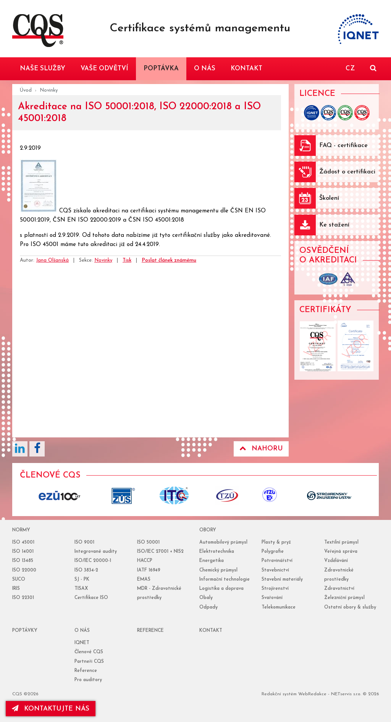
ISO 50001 (148, 542)
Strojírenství (275, 588)
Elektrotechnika (216, 551)
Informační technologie (224, 579)
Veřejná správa (340, 551)
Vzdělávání (336, 560)
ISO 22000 (24, 570)
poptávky (24, 630)
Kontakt (210, 630)
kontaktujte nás (51, 708)
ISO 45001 (23, 542)
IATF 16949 (148, 570)
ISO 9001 (84, 542)
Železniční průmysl (344, 598)
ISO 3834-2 (86, 570)
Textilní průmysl (341, 542)
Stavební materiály (282, 579)
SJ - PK (81, 579)
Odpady (208, 607)
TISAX (81, 588)
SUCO (18, 579)
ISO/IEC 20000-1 (92, 560)
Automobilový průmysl (223, 542)
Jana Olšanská (52, 260)
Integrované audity (95, 551)
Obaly (206, 598)
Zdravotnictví (339, 588)
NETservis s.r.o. (346, 694)
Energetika (211, 560)
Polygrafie (273, 551)
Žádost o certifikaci (347, 172)
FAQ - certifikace (343, 145)
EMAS (143, 579)
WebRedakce (312, 694)
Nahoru (261, 448)
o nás (82, 630)
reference (150, 630)
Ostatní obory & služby (350, 607)
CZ (350, 68)
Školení (329, 198)
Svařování (272, 598)
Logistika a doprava (221, 588)
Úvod (26, 90)
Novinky (49, 90)
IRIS (16, 588)
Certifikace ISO (91, 598)
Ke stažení (334, 225)
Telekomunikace (279, 607)
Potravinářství (277, 560)
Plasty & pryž (276, 542)
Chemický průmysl (218, 570)
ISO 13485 (22, 560)
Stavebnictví (275, 570)
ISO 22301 (23, 598)
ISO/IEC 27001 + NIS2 (160, 551)
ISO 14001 (23, 551)
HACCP (144, 560)
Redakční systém (279, 694)
